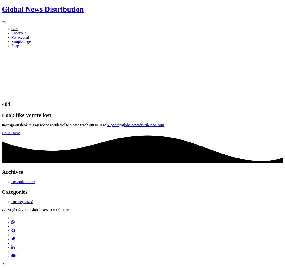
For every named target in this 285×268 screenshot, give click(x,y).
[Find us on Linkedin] (13, 247)
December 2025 (23, 182)
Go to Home (11, 133)
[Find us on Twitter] (13, 239)
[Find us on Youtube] (13, 256)
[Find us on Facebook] (13, 231)
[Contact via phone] (13, 222)
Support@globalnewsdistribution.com (135, 125)
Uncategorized (22, 202)
